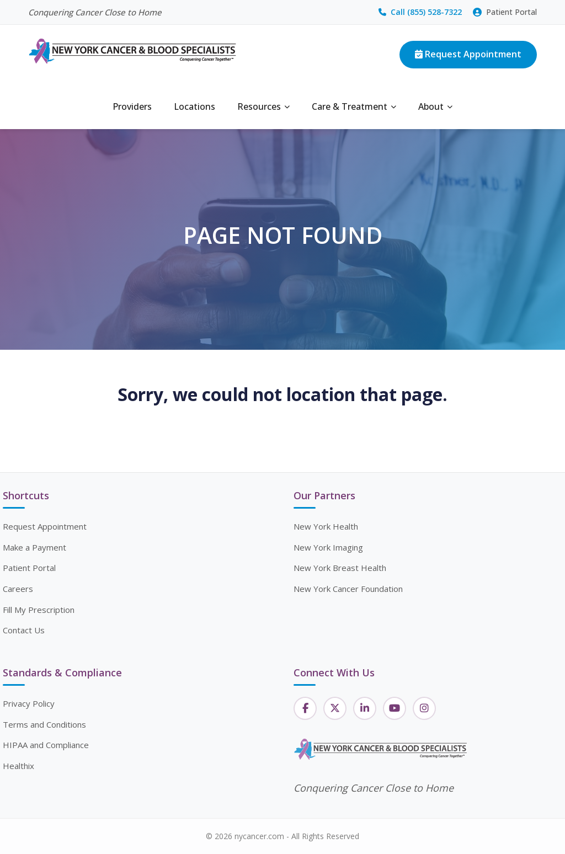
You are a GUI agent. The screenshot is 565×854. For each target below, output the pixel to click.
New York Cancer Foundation (348, 588)
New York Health (326, 526)
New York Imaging (328, 547)
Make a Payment (34, 547)
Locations (194, 106)
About (435, 106)
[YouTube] (394, 708)
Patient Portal (505, 12)
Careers (18, 588)
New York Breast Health (340, 567)
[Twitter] (335, 708)
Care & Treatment (354, 106)
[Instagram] (424, 708)
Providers (132, 106)
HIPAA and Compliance (46, 744)
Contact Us (24, 630)
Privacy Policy (29, 703)
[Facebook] (305, 708)
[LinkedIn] (364, 708)
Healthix (18, 765)
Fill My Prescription (38, 609)
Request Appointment (468, 54)
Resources (263, 106)
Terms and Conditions (44, 724)
